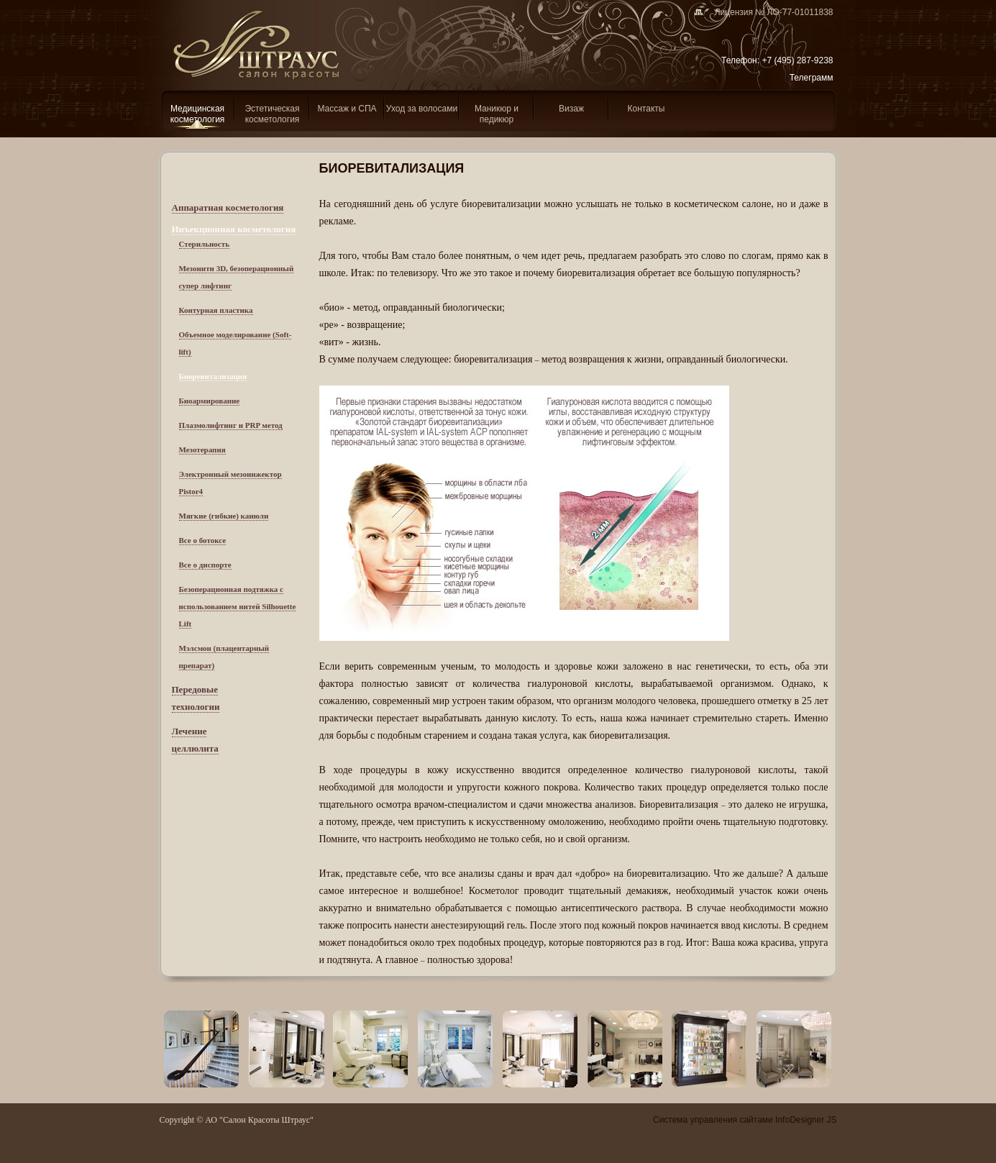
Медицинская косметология (197, 114)
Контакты (646, 109)
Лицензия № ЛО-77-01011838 (769, 12)
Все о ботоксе (203, 540)
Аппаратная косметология (228, 207)
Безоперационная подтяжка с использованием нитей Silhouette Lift (237, 606)
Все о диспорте (205, 564)
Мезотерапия (202, 449)
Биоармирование (209, 400)
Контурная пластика (216, 310)
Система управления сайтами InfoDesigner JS (745, 1120)
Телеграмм (811, 78)
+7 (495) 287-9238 (797, 60)
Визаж (571, 109)
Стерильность (204, 244)
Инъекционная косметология (234, 229)
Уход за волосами (421, 109)
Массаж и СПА (346, 109)
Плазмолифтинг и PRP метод (231, 425)
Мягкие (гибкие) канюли (224, 515)
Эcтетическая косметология (272, 114)
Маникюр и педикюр (496, 114)
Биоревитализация (213, 376)
